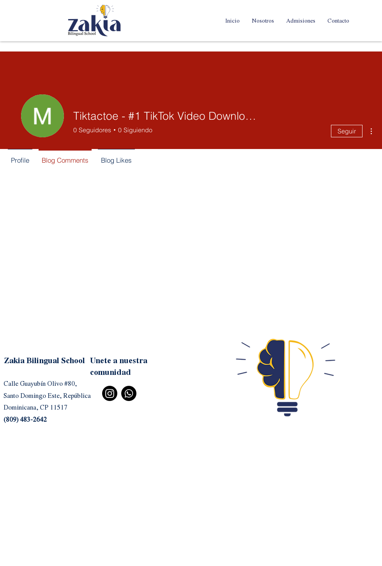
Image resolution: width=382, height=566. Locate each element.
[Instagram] (109, 393)
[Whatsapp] (128, 393)
